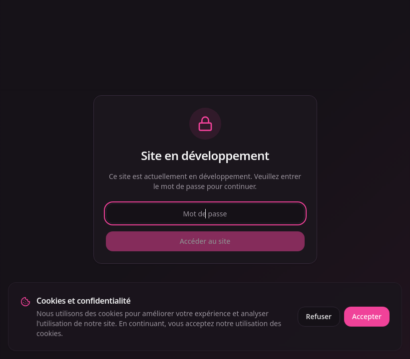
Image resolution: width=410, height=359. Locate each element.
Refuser (319, 316)
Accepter (367, 316)
